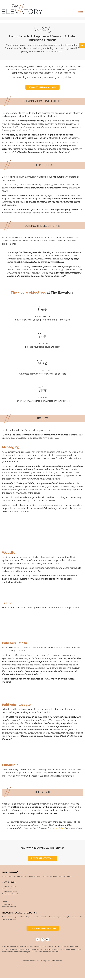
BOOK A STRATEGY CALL (42, 858)
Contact (4, 902)
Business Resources (9, 891)
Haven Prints (57, 828)
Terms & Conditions (9, 907)
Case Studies (7, 889)
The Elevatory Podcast (10, 894)
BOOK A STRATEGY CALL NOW (42, 87)
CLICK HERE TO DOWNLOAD (43, 928)
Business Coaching (9, 886)
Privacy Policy (7, 904)
